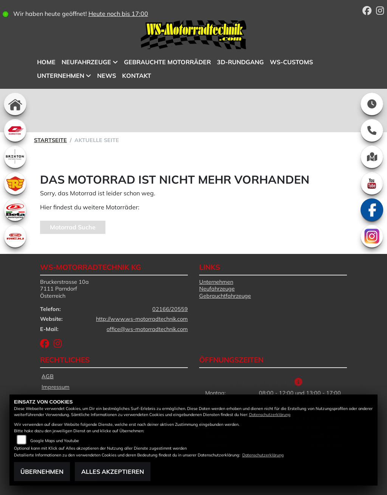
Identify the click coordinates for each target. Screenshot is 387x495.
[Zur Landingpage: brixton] (15, 156)
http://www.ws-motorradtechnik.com (142, 319)
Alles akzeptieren (112, 471)
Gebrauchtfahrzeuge (225, 295)
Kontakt (136, 75)
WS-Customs (291, 62)
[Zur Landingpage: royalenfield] (15, 183)
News (106, 75)
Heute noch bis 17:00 (118, 13)
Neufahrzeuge (86, 62)
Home (46, 62)
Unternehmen (60, 75)
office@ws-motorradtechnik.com (147, 329)
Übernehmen (41, 471)
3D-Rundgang (240, 62)
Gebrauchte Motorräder (167, 62)
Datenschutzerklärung (270, 414)
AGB (48, 376)
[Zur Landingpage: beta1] (15, 209)
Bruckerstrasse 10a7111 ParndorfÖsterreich (64, 288)
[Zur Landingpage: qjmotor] (15, 130)
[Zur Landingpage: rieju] (15, 236)
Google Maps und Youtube (54, 440)
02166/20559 (170, 309)
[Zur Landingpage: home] (15, 104)
